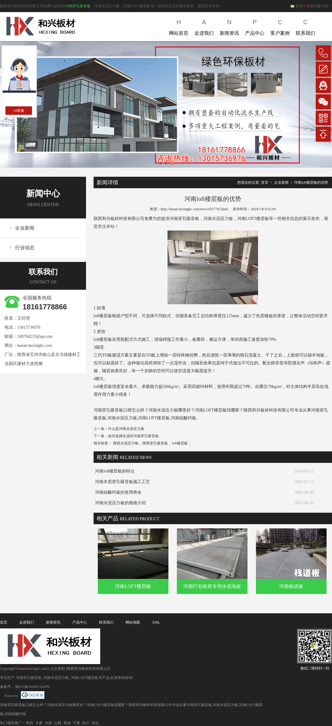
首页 (264, 182)
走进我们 (204, 26)
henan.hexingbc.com (34, 345)
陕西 (29, 723)
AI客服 (18, 110)
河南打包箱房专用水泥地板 (212, 586)
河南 (48, 723)
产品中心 (254, 26)
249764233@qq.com (35, 336)
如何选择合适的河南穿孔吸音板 (133, 436)
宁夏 (76, 723)
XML (156, 622)
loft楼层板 (180, 443)
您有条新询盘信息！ (311, 6)
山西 (57, 723)
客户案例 (280, 26)
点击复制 (57, 668)
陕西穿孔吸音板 (155, 443)
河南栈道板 (291, 586)
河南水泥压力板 (56, 678)
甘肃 (39, 723)
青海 (67, 723)
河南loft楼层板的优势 (311, 182)
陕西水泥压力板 (126, 443)
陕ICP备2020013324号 (32, 687)
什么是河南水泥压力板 (126, 429)
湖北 (95, 723)
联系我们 (305, 26)
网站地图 (133, 622)
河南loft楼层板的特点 (115, 471)
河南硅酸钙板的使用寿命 (118, 492)
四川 (85, 723)
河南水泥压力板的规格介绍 (120, 503)
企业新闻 (24, 228)
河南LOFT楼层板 (133, 586)
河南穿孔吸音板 (78, 6)
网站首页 (178, 26)
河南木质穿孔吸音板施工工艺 (122, 481)
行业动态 (24, 247)
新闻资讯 (229, 26)
